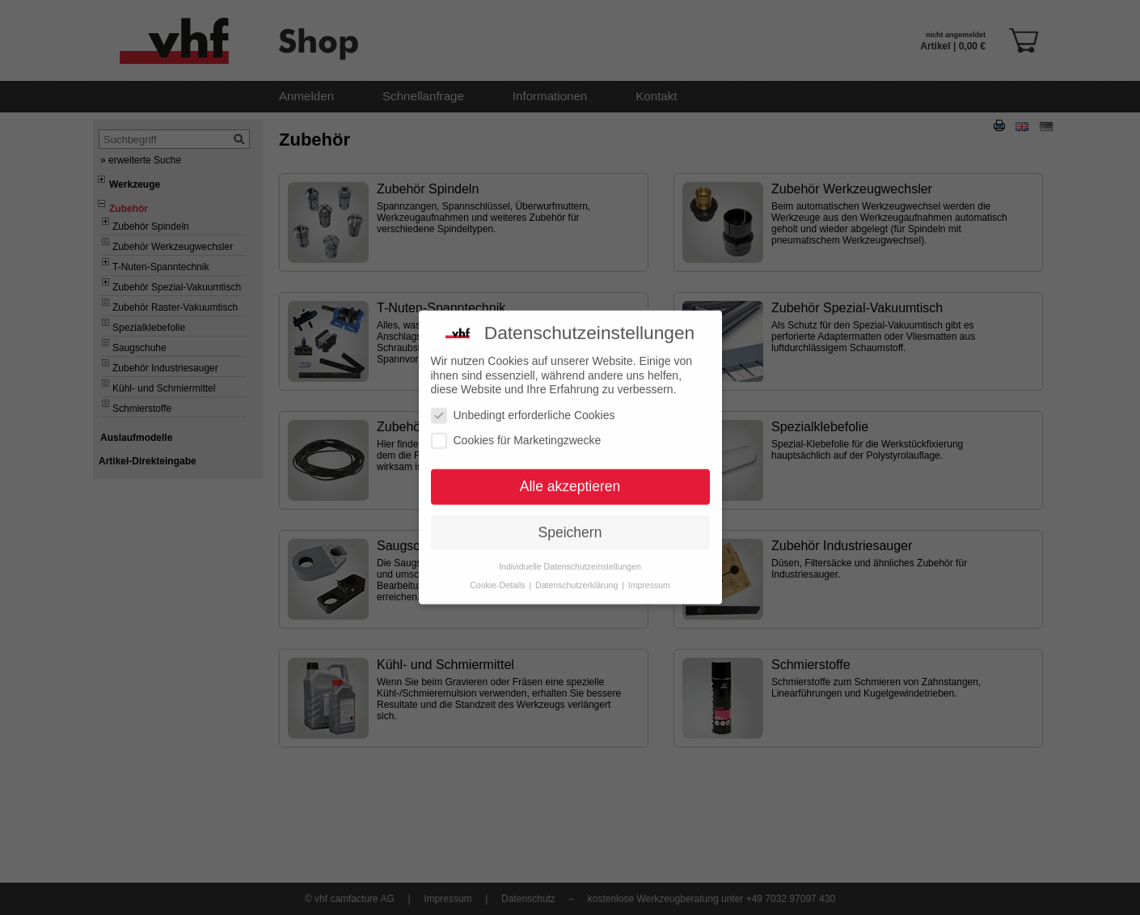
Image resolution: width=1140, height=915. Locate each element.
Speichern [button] (570, 525)
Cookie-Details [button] (498, 577)
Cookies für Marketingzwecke (516, 433)
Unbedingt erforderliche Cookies (523, 408)
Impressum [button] (649, 577)
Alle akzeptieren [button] (570, 479)
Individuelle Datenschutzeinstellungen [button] (570, 559)
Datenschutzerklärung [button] (577, 577)
